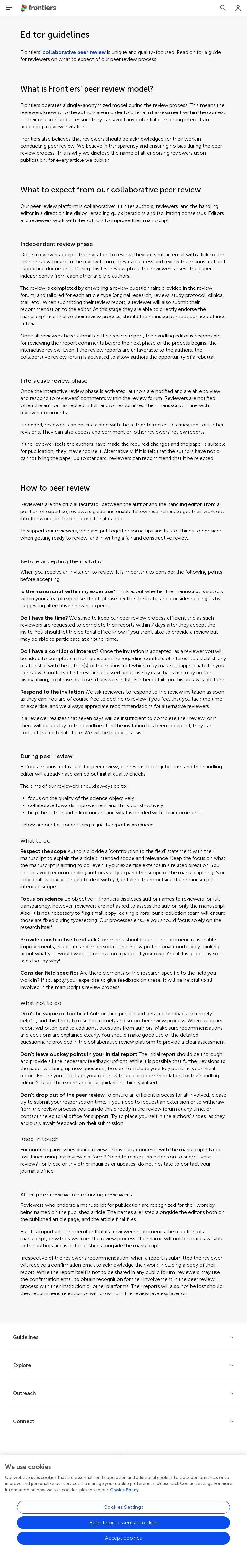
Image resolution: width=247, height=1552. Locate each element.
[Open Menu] (9, 8)
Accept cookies (123, 1540)
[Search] (223, 8)
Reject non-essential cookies (123, 1524)
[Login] (238, 8)
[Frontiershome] (39, 8)
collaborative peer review (74, 52)
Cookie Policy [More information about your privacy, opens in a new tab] (124, 1491)
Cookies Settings (123, 1509)
